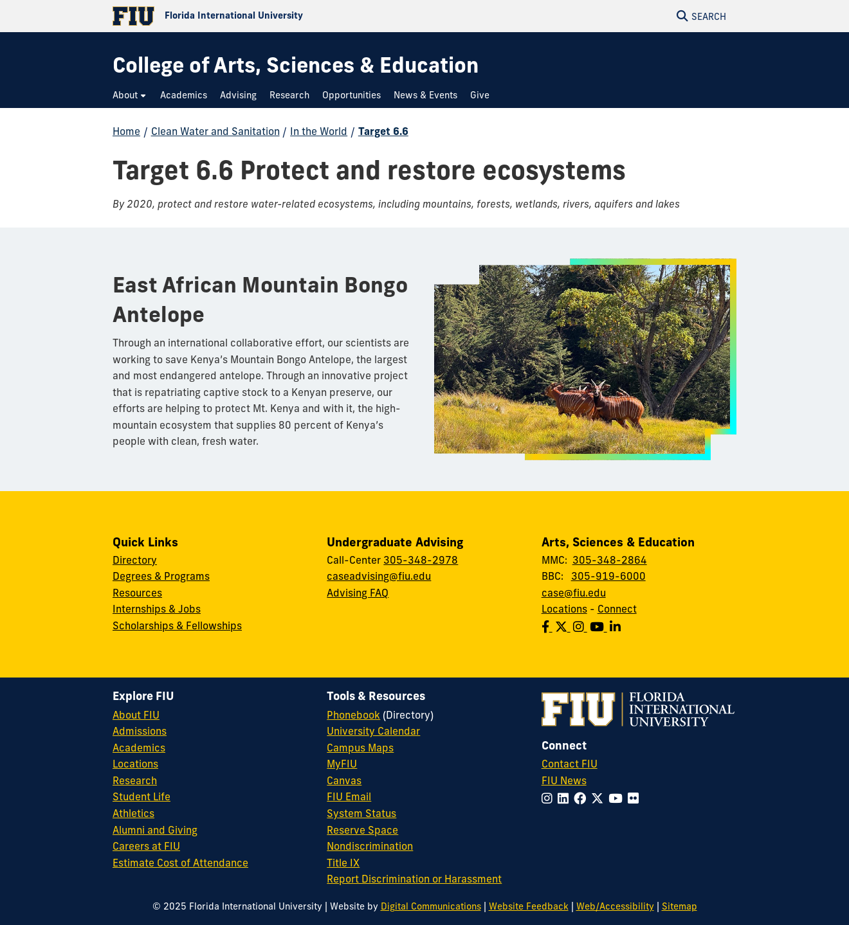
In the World (318, 131)
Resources (137, 592)
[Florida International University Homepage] (268, 16)
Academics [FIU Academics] (139, 747)
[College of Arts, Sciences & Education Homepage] (296, 65)
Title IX (343, 862)
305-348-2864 (609, 559)
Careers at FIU (146, 846)
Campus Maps (360, 747)
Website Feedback (529, 906)
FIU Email (349, 796)
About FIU (136, 714)
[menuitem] (130, 95)
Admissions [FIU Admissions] (140, 730)
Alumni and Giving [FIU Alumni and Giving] (155, 829)
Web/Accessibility (615, 906)
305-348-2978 (420, 559)
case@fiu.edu (574, 592)
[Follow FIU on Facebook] (582, 798)
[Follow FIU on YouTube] (618, 798)
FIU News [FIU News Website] (564, 780)
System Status (361, 813)
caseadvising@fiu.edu (379, 576)
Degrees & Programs (161, 576)
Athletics (133, 813)
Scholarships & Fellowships (177, 625)
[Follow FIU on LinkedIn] (566, 798)
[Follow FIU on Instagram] (550, 798)
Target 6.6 (383, 131)
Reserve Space (362, 829)
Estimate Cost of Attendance (180, 862)
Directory (135, 559)
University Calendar (373, 730)
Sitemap (679, 906)
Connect (617, 608)
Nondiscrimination (370, 846)
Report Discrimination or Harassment (414, 878)
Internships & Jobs (157, 608)
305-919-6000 (608, 576)
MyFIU (342, 763)
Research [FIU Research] (135, 780)
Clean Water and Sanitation (215, 131)
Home (126, 131)
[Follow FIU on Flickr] (636, 798)
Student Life (141, 796)
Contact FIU (570, 763)
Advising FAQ (357, 592)
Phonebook (353, 714)
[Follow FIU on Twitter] (599, 798)
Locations (564, 608)
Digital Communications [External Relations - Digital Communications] (431, 906)
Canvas (344, 780)
